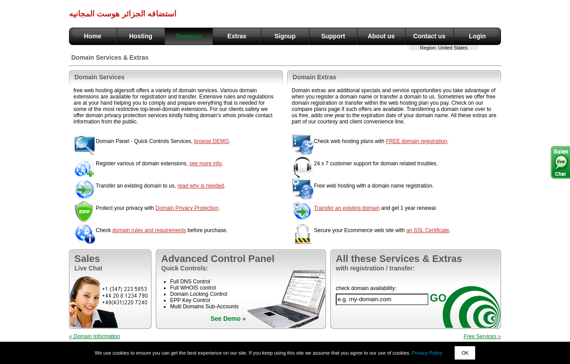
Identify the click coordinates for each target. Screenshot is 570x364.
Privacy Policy (427, 353)
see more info (205, 163)
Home (93, 36)
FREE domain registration (416, 141)
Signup (284, 36)
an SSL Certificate (427, 230)
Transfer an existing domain (347, 208)
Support (333, 36)
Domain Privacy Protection (186, 208)
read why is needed (201, 186)
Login (477, 36)
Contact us (429, 36)
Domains (188, 36)
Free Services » (482, 336)
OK (464, 353)
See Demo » (228, 318)
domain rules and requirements (149, 230)
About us (381, 36)
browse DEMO (211, 141)
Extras (237, 36)
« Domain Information (94, 336)
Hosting (140, 36)
